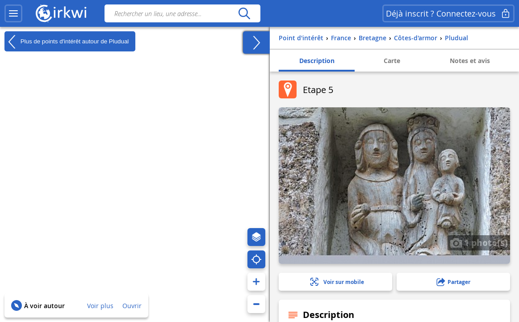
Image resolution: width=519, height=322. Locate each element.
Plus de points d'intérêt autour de (66, 41)
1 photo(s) (479, 242)
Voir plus (100, 305)
